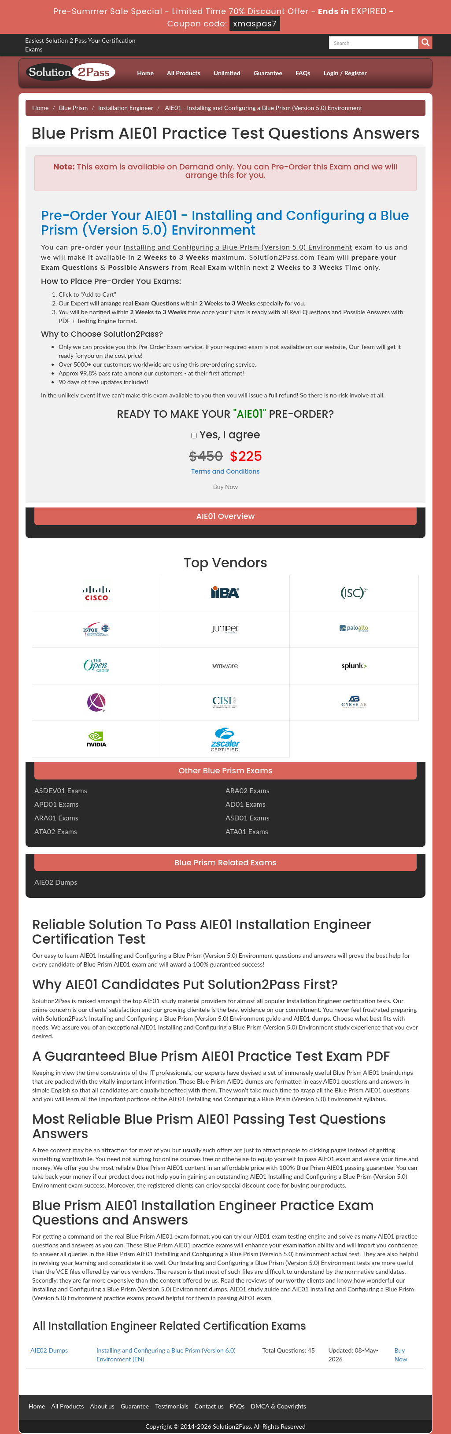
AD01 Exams (246, 804)
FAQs (303, 73)
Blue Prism (73, 107)
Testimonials (172, 1406)
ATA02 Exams (55, 831)
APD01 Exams (56, 804)
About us (102, 1406)
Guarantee (268, 73)
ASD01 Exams (248, 817)
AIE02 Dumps (55, 882)
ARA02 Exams (248, 790)
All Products (183, 73)
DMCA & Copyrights (278, 1406)
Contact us (209, 1406)
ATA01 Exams (247, 831)
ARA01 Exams (56, 817)
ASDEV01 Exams (60, 790)
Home (145, 73)
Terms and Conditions (225, 471)
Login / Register (345, 73)
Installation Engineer (125, 107)
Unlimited (227, 73)
